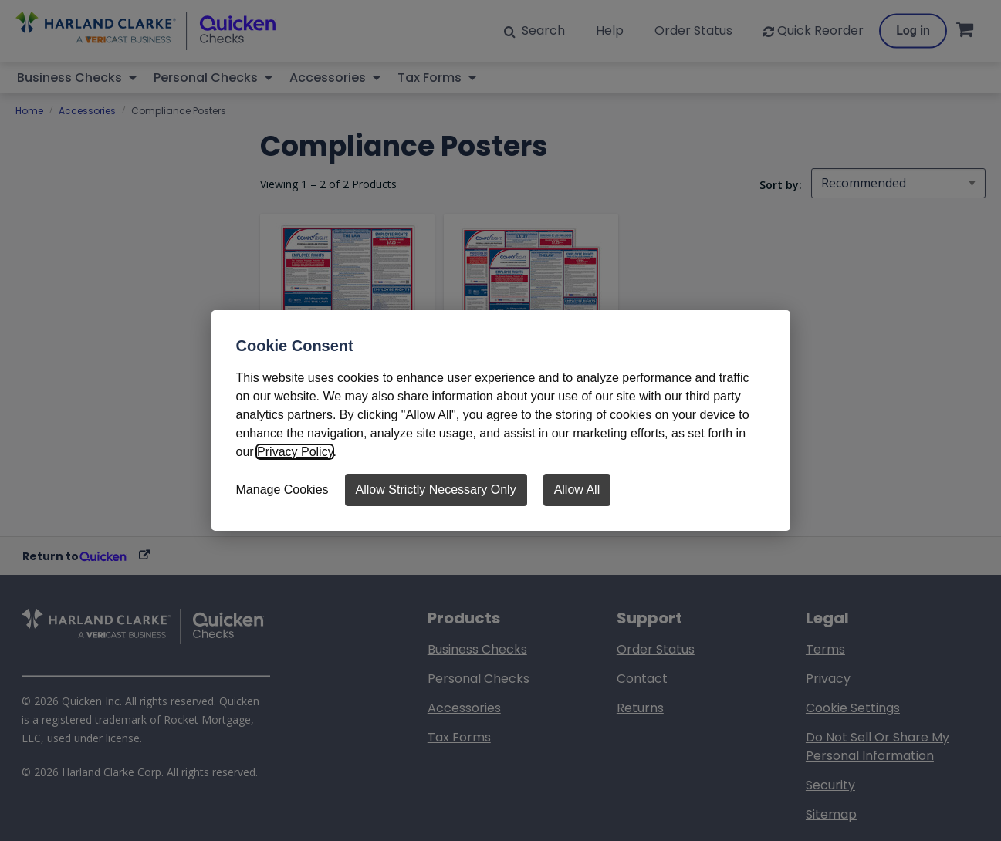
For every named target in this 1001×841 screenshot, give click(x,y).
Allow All (577, 489)
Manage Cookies (282, 489)
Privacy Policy (295, 451)
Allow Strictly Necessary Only (436, 489)
